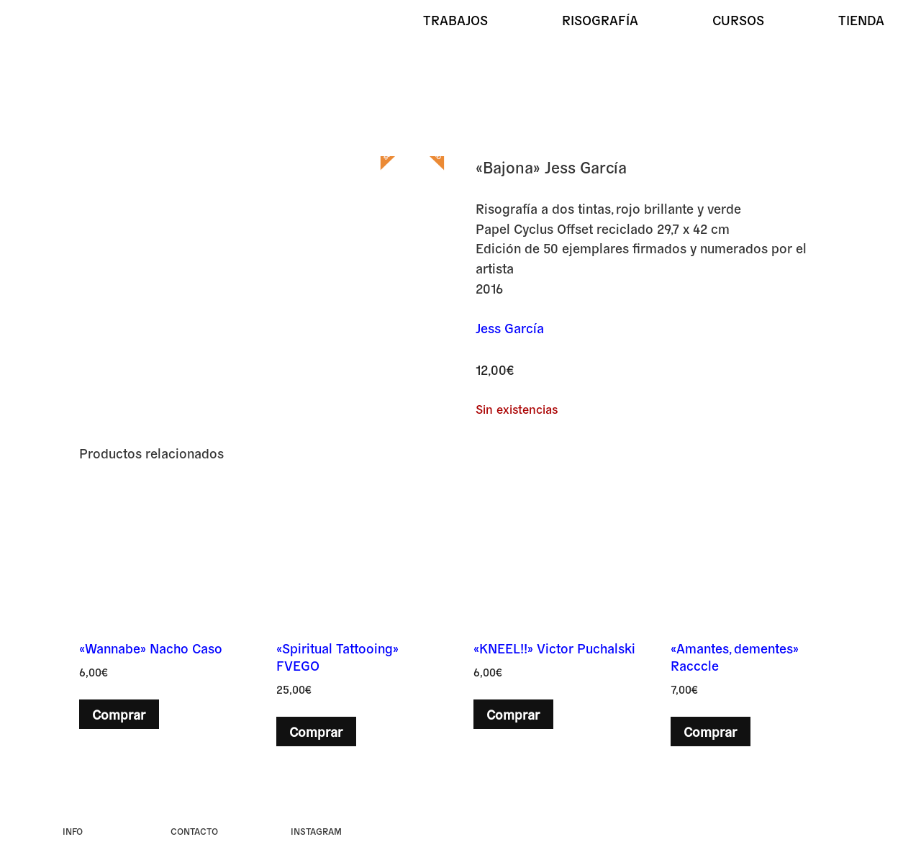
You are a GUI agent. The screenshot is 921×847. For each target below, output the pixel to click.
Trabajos (455, 19)
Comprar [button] (118, 714)
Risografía (600, 19)
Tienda (861, 19)
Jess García (510, 327)
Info (73, 831)
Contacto (194, 831)
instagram (316, 831)
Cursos (738, 19)
